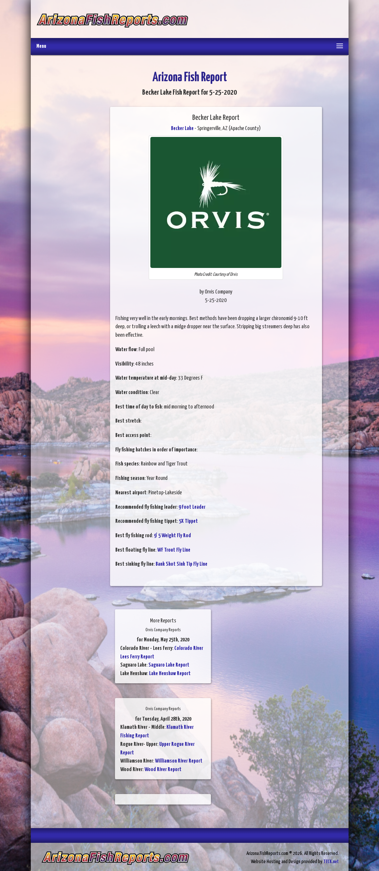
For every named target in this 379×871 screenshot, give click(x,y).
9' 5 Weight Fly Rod (172, 536)
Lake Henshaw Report (170, 673)
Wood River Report (162, 769)
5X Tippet (188, 521)
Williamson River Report (178, 761)
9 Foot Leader (192, 507)
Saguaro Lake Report (168, 665)
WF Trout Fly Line (173, 550)
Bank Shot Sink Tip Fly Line (181, 564)
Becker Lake (182, 128)
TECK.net (331, 861)
